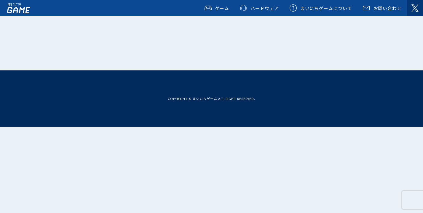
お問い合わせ (387, 8)
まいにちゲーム (18, 8)
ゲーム (222, 8)
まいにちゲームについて (326, 8)
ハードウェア (264, 8)
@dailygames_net (415, 8)
